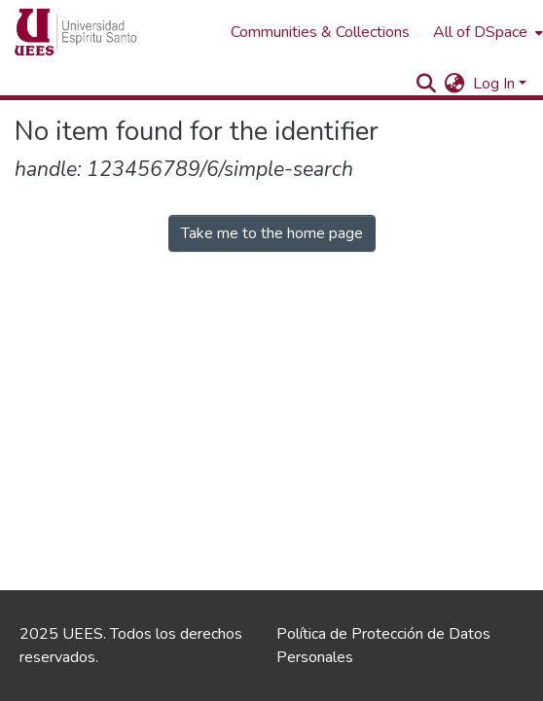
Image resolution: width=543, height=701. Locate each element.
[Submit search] (427, 83)
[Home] (113, 32)
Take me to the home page (272, 233)
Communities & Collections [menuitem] (320, 32)
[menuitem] (455, 83)
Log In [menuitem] (494, 83)
